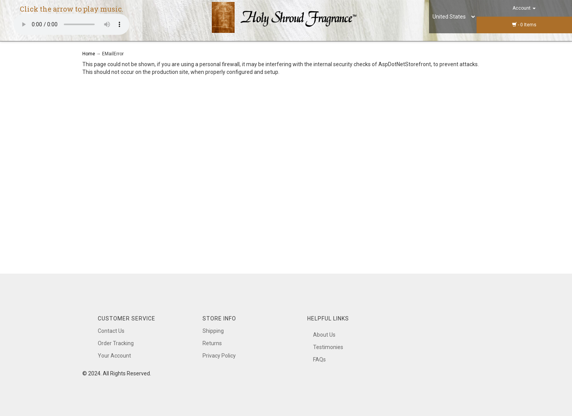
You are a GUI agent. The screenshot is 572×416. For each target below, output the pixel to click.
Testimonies (328, 347)
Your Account (114, 356)
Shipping (213, 331)
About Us (324, 335)
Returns (212, 343)
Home (89, 53)
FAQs (319, 359)
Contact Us (111, 331)
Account (524, 8)
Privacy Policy (219, 356)
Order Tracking (116, 343)
